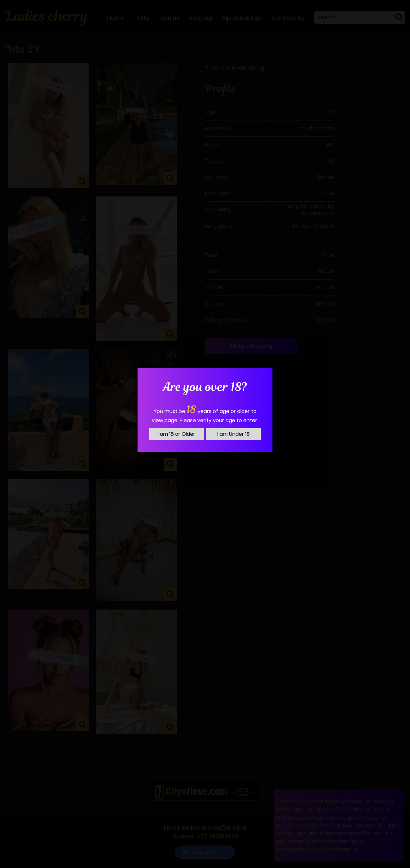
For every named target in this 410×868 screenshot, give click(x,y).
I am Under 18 (233, 434)
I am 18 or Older (176, 434)
